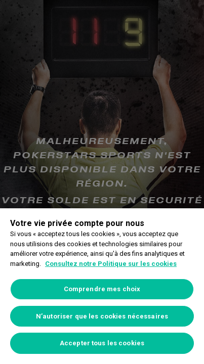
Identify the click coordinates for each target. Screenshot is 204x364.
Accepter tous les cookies (102, 343)
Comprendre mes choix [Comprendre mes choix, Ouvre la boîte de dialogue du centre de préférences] (102, 289)
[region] (102, 286)
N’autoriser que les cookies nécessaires (102, 316)
